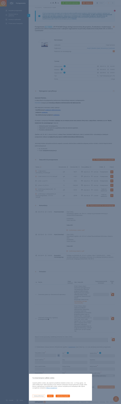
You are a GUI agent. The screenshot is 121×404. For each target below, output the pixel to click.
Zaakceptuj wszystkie (63, 396)
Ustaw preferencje (39, 396)
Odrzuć (50, 396)
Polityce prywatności (51, 388)
